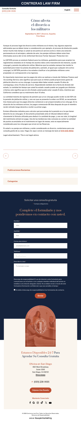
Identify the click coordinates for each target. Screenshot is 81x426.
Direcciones (40, 375)
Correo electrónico (20, 241)
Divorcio (45, 34)
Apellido (17, 231)
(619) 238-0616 (9, 11)
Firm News (40, 36)
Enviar (40, 296)
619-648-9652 (67, 131)
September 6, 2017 (32, 34)
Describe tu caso (20, 261)
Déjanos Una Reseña (40, 390)
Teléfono (17, 251)
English (67, 10)
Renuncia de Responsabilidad (40, 415)
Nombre (17, 221)
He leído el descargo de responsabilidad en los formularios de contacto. (40, 290)
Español (52, 34)
